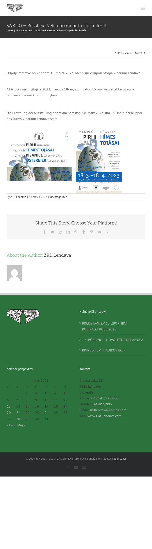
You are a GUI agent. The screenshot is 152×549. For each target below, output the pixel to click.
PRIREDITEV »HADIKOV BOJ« (103, 350)
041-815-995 (102, 404)
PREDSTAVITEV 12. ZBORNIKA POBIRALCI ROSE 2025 (104, 326)
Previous (124, 53)
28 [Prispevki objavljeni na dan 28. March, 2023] (18, 419)
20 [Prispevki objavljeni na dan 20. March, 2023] (9, 412)
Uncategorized (58, 197)
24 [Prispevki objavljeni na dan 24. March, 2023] (46, 412)
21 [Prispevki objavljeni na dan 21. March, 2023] (18, 412)
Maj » (21, 425)
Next (138, 53)
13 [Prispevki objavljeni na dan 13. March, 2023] (9, 406)
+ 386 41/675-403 (105, 398)
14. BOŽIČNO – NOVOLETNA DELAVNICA (112, 339)
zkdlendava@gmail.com (108, 410)
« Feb (11, 425)
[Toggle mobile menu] (143, 8)
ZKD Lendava (18, 197)
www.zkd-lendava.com (105, 416)
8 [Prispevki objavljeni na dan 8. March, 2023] (27, 400)
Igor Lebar (120, 459)
